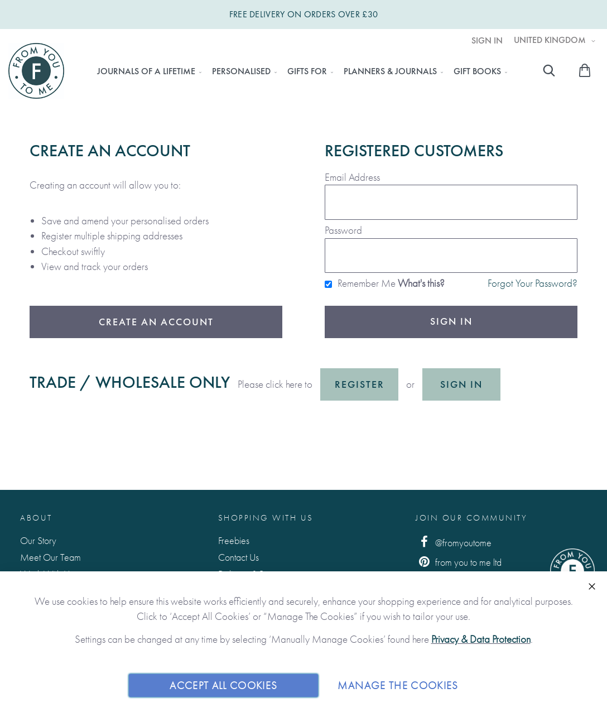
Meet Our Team (50, 557)
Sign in (461, 384)
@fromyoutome (454, 542)
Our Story (38, 540)
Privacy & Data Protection (481, 639)
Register (359, 384)
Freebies (233, 540)
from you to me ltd (459, 561)
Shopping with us (266, 517)
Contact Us (238, 557)
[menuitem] (146, 71)
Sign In (487, 40)
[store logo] (36, 71)
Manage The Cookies (398, 685)
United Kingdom (551, 40)
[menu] (298, 71)
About (36, 517)
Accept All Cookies (223, 685)
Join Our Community (471, 517)
